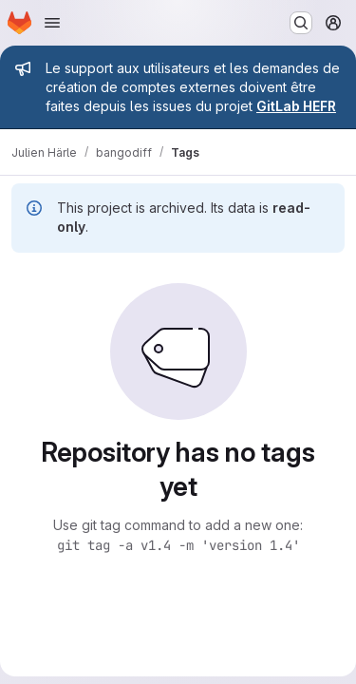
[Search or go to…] (301, 22)
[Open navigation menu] (52, 23)
